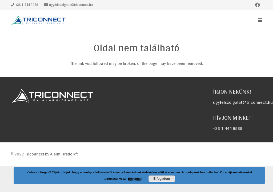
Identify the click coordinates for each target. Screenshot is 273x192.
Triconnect (51, 154)
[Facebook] (257, 5)
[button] (260, 20)
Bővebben (135, 178)
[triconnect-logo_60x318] (39, 20)
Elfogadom (162, 179)
